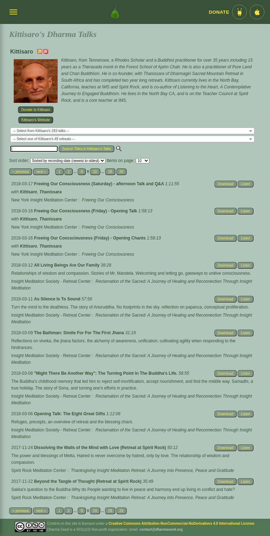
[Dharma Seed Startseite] (115, 12)
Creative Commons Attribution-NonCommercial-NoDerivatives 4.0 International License (181, 523)
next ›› (41, 172)
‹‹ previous (20, 172)
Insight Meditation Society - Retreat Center (51, 281)
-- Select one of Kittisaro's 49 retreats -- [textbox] (44, 139)
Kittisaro (28, 191)
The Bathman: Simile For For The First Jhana (79, 332)
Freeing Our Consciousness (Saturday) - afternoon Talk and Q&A (99, 183)
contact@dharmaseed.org (161, 529)
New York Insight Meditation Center (44, 200)
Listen (245, 184)
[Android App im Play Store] (239, 12)
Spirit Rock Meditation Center (38, 470)
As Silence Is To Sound (58, 299)
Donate (219, 12)
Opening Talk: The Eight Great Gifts (70, 413)
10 (95, 172)
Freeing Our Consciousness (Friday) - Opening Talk (86, 210)
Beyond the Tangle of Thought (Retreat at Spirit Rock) (88, 481)
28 (110, 172)
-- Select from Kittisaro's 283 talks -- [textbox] (41, 131)
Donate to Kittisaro (35, 110)
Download (225, 184)
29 (121, 172)
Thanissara (50, 191)
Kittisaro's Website (35, 120)
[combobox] (132, 130)
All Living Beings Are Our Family (67, 265)
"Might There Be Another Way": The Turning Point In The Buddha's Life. (106, 373)
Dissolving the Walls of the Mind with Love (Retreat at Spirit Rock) (100, 447)
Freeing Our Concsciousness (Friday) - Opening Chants (90, 238)
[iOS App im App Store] (257, 12)
